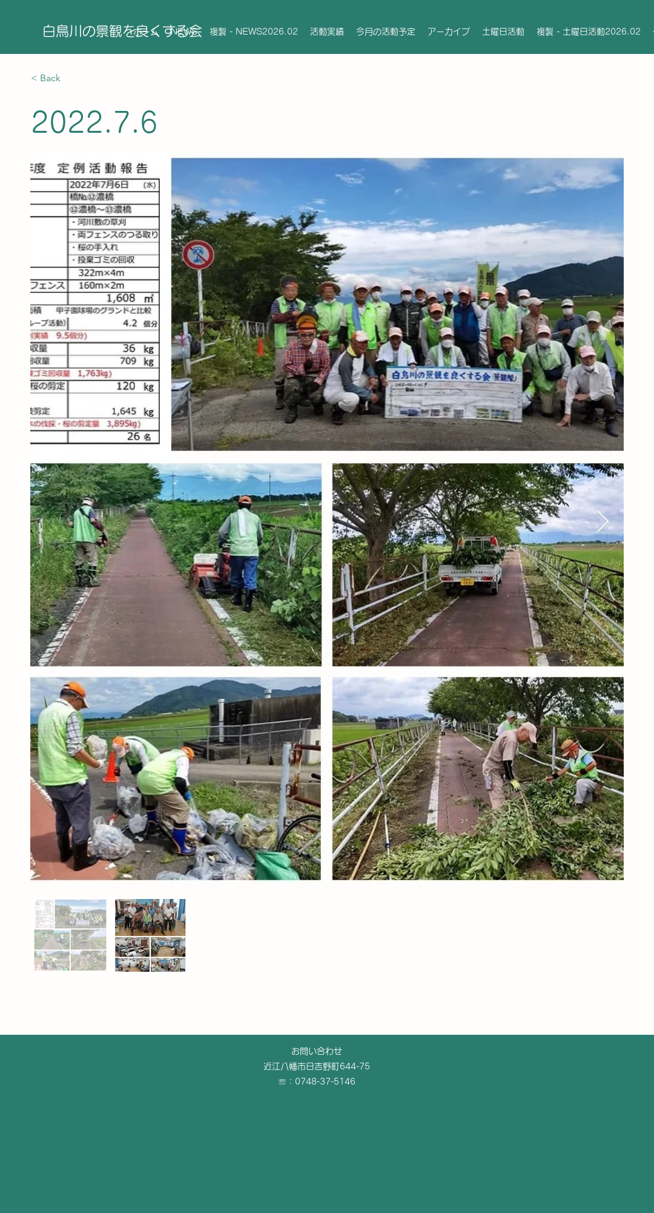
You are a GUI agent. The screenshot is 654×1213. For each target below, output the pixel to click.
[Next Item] (603, 522)
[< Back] (74, 78)
